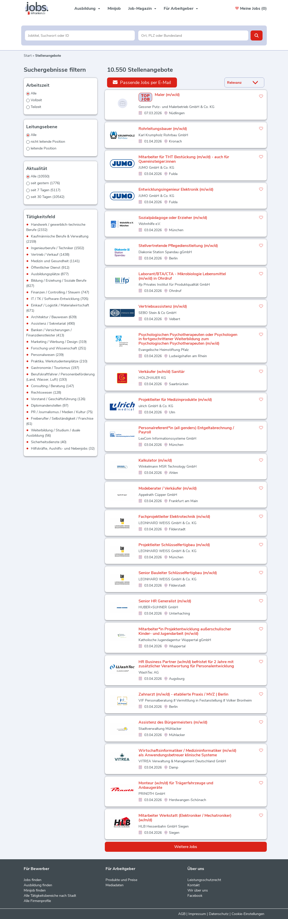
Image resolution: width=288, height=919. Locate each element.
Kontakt (193, 885)
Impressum (197, 914)
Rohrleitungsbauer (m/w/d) (163, 128)
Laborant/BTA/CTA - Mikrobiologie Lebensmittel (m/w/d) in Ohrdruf (182, 276)
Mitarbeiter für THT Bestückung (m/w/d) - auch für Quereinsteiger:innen (184, 159)
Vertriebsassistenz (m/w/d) (163, 306)
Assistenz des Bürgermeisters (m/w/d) (173, 722)
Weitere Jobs (185, 847)
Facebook (194, 895)
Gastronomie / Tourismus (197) (55, 367)
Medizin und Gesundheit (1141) (55, 261)
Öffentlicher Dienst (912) (50, 267)
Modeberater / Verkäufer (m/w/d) (168, 488)
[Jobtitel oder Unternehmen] (80, 35)
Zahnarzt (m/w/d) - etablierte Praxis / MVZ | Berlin (183, 694)
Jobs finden (32, 880)
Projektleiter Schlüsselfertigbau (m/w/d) (174, 545)
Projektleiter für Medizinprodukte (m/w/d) (175, 399)
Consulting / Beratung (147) (52, 386)
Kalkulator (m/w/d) (155, 460)
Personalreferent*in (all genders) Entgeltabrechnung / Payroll (186, 430)
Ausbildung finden (38, 885)
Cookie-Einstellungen (248, 914)
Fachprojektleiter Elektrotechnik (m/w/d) (174, 516)
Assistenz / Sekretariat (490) (53, 323)
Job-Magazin (142, 8)
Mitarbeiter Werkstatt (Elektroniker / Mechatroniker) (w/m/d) (185, 818)
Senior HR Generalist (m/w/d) (165, 601)
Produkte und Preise (121, 880)
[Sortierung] (238, 82)
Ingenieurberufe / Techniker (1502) (57, 248)
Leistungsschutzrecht (204, 880)
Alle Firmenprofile (37, 901)
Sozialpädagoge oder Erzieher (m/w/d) (173, 217)
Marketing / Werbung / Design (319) (59, 341)
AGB (181, 914)
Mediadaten (115, 885)
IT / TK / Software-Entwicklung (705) (59, 298)
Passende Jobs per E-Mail (142, 82)
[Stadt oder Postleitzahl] (193, 35)
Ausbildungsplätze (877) (50, 274)
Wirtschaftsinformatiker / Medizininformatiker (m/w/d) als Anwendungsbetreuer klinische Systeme (187, 753)
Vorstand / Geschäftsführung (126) (58, 399)
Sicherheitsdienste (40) (48, 442)
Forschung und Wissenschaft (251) (58, 348)
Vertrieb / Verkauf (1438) (50, 254)
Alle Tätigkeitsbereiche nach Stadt (50, 895)
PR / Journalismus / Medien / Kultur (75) (62, 412)
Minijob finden (35, 890)
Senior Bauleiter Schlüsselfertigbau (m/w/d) (178, 573)
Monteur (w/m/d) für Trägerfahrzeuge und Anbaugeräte (176, 785)
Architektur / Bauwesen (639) (54, 317)
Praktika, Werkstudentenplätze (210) (59, 361)
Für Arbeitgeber (181, 8)
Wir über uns (197, 890)
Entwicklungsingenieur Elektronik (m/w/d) (176, 189)
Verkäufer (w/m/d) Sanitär (162, 371)
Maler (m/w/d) (167, 95)
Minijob (114, 8)
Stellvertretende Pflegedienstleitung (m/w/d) (178, 245)
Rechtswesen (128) (46, 392)
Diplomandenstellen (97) (49, 405)
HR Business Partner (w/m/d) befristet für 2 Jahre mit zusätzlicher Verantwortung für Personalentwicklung (186, 664)
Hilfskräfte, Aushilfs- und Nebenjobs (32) (63, 448)
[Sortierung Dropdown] (257, 82)
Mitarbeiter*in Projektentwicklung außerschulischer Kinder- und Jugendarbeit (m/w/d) (185, 631)
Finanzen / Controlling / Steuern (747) (60, 292)
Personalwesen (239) (47, 354)
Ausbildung (87, 8)
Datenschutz (219, 914)
